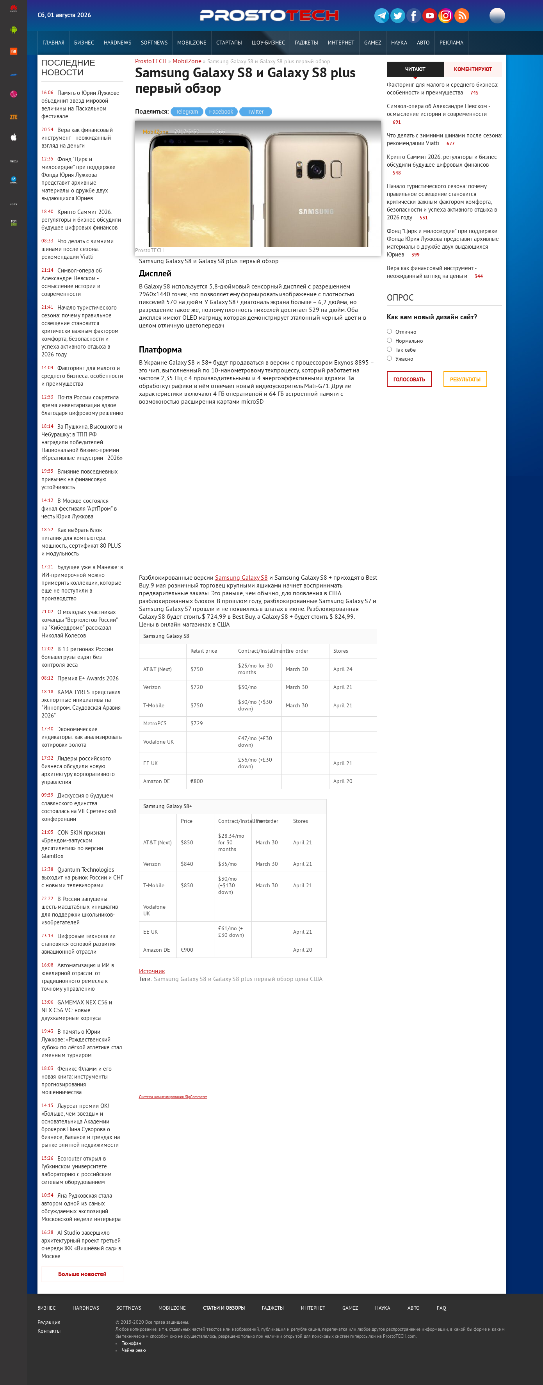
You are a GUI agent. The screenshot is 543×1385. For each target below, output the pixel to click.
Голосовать (409, 380)
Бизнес (84, 43)
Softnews (154, 43)
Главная (53, 43)
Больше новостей (82, 1274)
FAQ (441, 1308)
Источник (152, 972)
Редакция (49, 1322)
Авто (423, 43)
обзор (285, 979)
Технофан (131, 1344)
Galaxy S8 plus (233, 979)
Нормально (408, 341)
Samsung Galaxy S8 (241, 578)
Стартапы (229, 43)
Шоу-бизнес (268, 43)
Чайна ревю (134, 1351)
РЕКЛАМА (451, 43)
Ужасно (403, 359)
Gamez (372, 43)
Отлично (405, 332)
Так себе (405, 350)
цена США (308, 979)
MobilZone (192, 43)
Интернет (341, 43)
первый (264, 979)
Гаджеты (306, 43)
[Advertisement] (258, 1043)
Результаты (465, 380)
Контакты (49, 1331)
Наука (399, 43)
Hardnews (117, 43)
